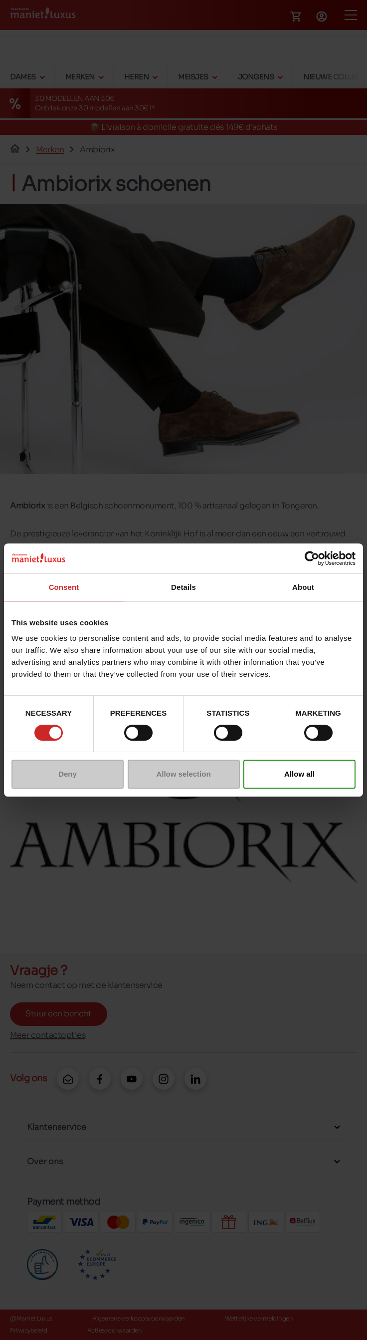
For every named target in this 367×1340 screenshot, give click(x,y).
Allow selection (183, 774)
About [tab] (303, 587)
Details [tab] (183, 587)
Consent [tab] (64, 587)
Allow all (299, 774)
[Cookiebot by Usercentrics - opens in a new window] (312, 558)
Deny (67, 774)
